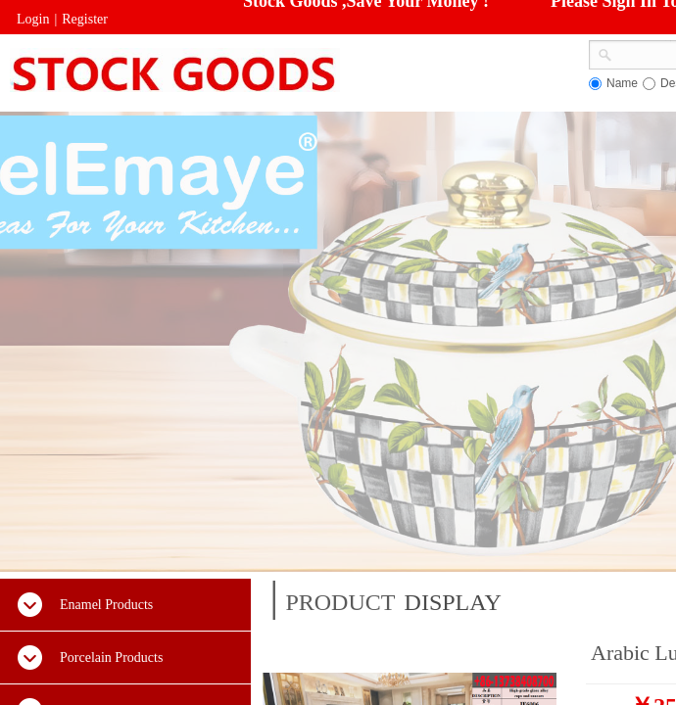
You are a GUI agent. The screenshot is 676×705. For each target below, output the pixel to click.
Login (33, 19)
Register (85, 19)
